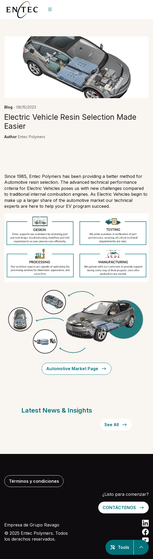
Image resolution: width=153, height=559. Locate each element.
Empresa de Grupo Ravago (31, 525)
